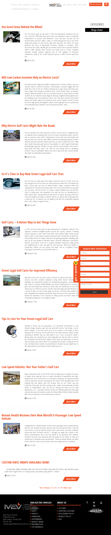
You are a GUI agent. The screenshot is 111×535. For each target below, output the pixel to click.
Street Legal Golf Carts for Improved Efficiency (29, 270)
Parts (20, 5)
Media (69, 5)
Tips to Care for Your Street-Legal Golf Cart (27, 319)
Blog (64, 5)
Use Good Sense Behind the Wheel (22, 27)
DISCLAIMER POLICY (66, 513)
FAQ (80, 5)
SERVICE (35, 513)
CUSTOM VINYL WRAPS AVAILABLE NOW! (25, 462)
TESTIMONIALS (37, 527)
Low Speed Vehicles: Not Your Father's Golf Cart (30, 367)
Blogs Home (97, 29)
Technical (35, 5)
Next (66, 488)
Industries (27, 5)
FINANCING (36, 516)
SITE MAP (62, 508)
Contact (84, 5)
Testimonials (35, 9)
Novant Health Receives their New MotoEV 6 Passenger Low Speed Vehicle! (41, 417)
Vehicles (14, 5)
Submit (94, 292)
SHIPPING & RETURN (66, 511)
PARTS (34, 511)
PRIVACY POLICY (65, 516)
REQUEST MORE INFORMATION (37, 523)
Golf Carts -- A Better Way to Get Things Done (29, 222)
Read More (71, 63)
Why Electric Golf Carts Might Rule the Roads (28, 126)
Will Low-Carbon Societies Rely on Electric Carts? (30, 77)
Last (69, 488)
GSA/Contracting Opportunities (21, 9)
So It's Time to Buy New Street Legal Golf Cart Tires (33, 174)
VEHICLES (35, 508)
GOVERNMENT (37, 519)
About (75, 5)
